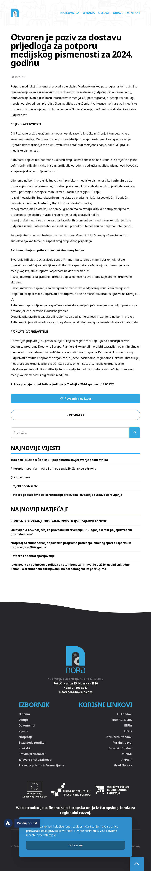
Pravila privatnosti (32, 754)
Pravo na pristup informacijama (41, 765)
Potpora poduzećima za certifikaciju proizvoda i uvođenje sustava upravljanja (66, 495)
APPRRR (126, 760)
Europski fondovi (120, 748)
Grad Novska (123, 765)
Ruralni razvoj (122, 743)
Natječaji (25, 737)
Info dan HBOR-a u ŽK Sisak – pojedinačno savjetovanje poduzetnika (59, 460)
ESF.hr (128, 725)
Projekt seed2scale (24, 486)
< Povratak (75, 415)
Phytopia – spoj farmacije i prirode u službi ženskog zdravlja (53, 469)
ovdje (52, 835)
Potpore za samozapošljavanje (33, 556)
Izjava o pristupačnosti (35, 760)
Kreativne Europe (49, 346)
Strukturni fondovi (119, 737)
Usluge (103, 13)
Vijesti (23, 731)
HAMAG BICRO (122, 720)
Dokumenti (27, 725)
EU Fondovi (124, 714)
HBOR (128, 731)
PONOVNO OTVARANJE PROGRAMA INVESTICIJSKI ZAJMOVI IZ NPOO (59, 521)
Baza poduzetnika (32, 743)
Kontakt (133, 13)
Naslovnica (69, 13)
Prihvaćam (75, 845)
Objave (118, 13)
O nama (89, 13)
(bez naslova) (20, 477)
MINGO (127, 754)
